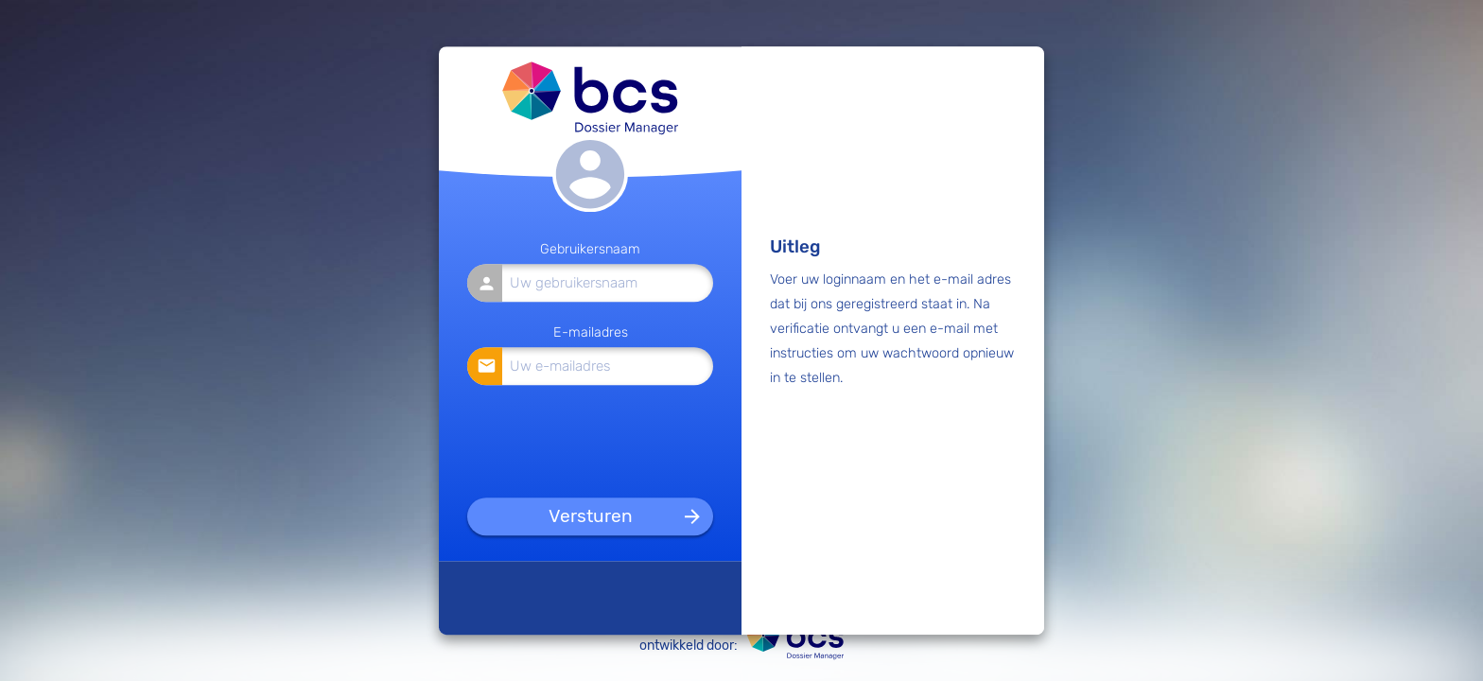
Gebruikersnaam (590, 250)
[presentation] (591, 438)
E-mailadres (590, 332)
